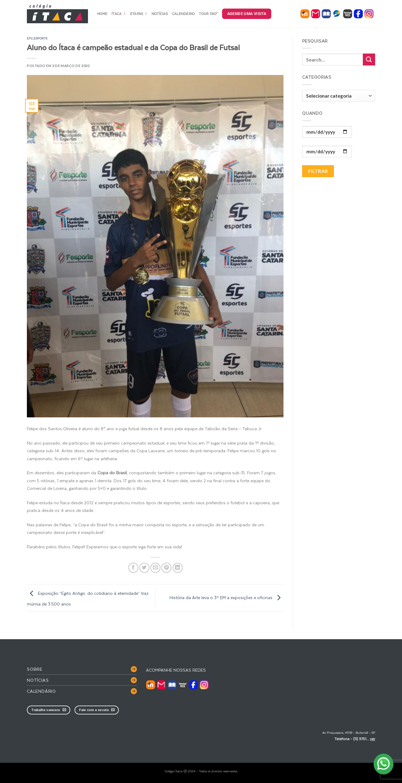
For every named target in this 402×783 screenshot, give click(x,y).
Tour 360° (208, 13)
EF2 (30, 38)
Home (102, 13)
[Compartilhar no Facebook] (133, 568)
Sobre (34, 669)
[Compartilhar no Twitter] (144, 568)
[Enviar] (369, 59)
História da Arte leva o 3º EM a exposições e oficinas (226, 597)
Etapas (138, 13)
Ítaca (118, 13)
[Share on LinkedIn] (178, 568)
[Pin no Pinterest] (166, 568)
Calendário (183, 13)
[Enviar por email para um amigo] (155, 568)
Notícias (160, 13)
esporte (40, 38)
